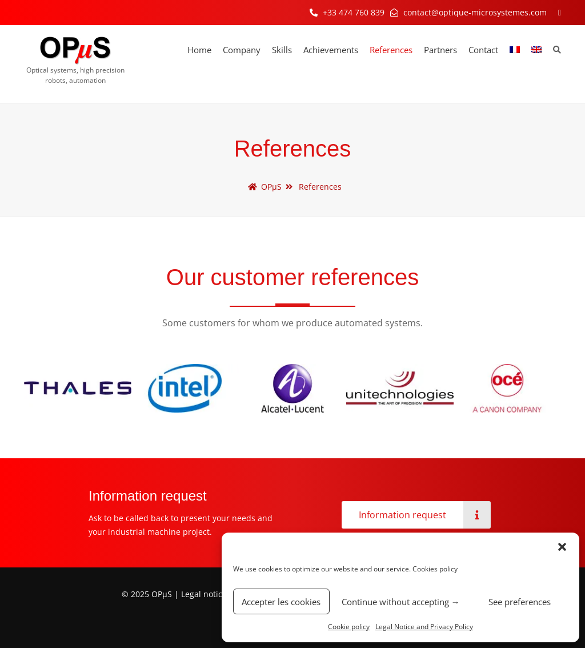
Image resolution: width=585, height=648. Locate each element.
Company (242, 49)
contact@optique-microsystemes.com (475, 12)
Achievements (330, 49)
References (391, 49)
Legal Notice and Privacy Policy (424, 626)
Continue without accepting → (401, 601)
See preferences (519, 601)
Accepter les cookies (281, 601)
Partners (440, 49)
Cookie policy (349, 626)
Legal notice (204, 594)
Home (199, 49)
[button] (562, 547)
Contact (483, 49)
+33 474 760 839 (353, 12)
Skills (282, 49)
